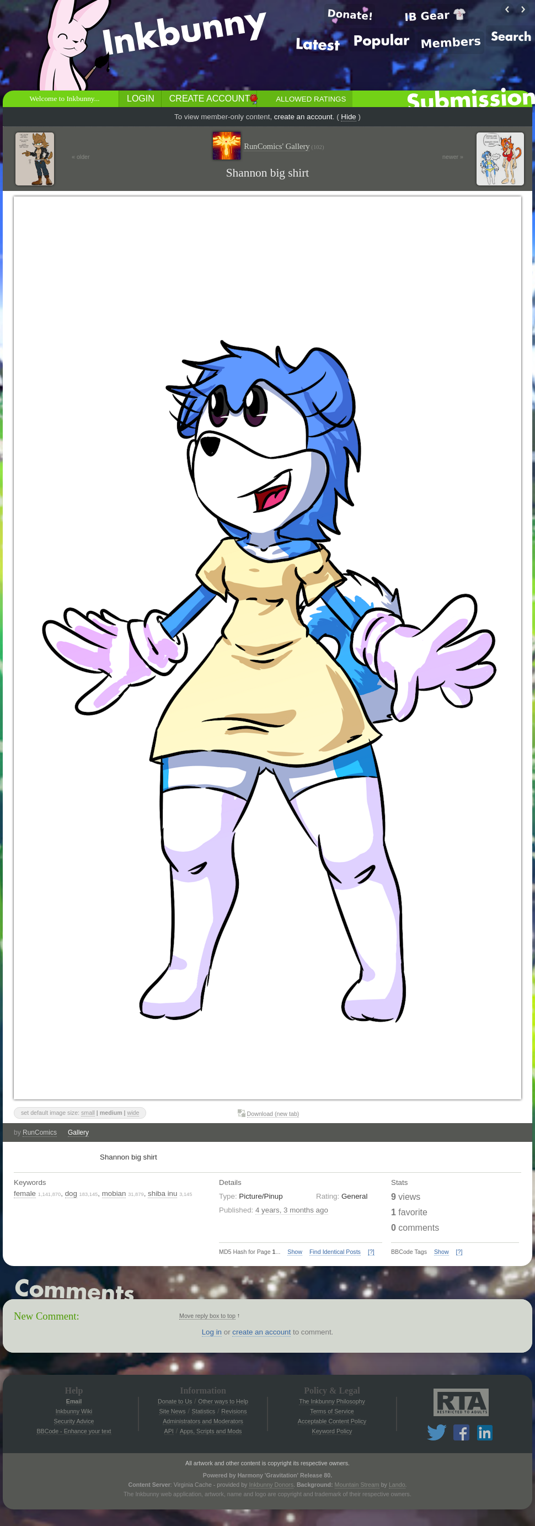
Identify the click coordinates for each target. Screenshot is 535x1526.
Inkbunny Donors (271, 1484)
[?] (371, 1251)
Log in (212, 1332)
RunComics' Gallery (284, 146)
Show (294, 1251)
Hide (348, 117)
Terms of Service (332, 1411)
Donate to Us (175, 1401)
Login (140, 98)
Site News (172, 1411)
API (169, 1431)
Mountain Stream (357, 1484)
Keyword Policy (332, 1431)
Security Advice (74, 1421)
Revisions (234, 1411)
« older (81, 156)
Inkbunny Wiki (74, 1411)
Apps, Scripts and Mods (211, 1431)
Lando (397, 1484)
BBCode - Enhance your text (73, 1431)
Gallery (78, 1132)
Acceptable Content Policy (332, 1421)
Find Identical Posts (335, 1251)
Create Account (209, 98)
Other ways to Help (223, 1401)
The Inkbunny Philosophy (332, 1401)
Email (74, 1401)
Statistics (204, 1411)
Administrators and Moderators (203, 1421)
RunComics (40, 1132)
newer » (452, 156)
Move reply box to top (207, 1315)
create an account (303, 117)
